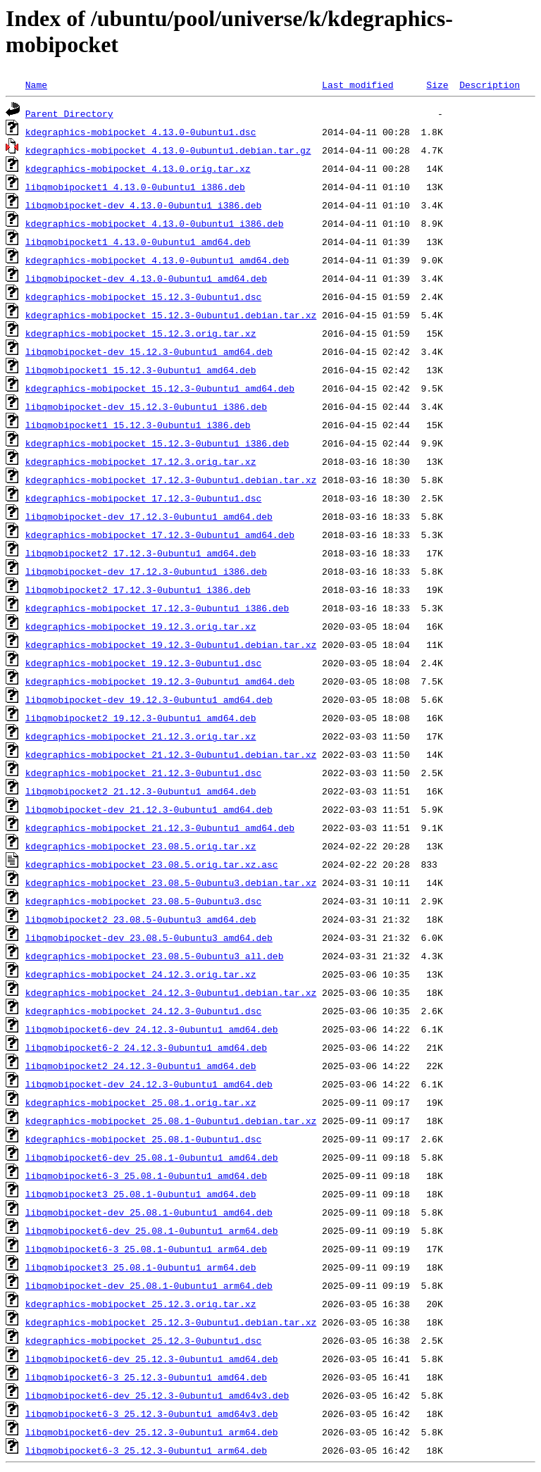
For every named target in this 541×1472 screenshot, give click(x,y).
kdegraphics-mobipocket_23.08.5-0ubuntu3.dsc (143, 900)
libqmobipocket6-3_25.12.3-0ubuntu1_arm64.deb (146, 1450)
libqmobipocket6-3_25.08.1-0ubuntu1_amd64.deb (146, 1175)
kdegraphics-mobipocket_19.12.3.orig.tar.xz (140, 626)
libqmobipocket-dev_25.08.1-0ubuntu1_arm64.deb (149, 1285)
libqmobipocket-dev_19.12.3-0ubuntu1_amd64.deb (149, 699)
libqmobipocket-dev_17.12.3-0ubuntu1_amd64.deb (149, 516)
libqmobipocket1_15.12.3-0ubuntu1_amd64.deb (140, 369)
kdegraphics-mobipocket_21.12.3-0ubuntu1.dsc (143, 772)
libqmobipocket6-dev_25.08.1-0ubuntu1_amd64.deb (151, 1157)
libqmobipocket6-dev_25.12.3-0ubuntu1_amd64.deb (151, 1358)
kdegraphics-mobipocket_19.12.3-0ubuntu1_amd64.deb (159, 681)
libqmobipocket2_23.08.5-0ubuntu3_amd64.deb (140, 919)
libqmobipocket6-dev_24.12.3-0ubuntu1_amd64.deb (151, 1029)
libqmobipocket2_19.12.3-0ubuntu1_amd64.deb (140, 717)
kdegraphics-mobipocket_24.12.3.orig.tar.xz (140, 974)
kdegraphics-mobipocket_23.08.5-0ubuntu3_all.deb (154, 955)
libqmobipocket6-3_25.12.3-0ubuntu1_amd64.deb (146, 1377)
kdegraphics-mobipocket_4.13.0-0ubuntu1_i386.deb (154, 223)
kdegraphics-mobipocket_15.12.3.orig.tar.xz (140, 333)
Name (36, 84)
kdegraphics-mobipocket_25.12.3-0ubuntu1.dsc (143, 1340)
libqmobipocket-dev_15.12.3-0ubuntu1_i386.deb (146, 406)
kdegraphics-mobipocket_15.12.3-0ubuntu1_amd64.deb (159, 388)
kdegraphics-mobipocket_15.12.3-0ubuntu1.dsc (143, 296)
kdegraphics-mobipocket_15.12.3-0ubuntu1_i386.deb (157, 443)
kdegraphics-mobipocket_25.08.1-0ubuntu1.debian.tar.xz (170, 1120)
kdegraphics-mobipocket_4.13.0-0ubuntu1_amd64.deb (157, 260)
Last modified (357, 84)
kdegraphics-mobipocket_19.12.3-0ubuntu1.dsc (143, 662)
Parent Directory (69, 113)
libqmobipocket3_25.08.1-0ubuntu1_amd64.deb (140, 1193)
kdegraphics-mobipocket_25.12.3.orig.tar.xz (140, 1303)
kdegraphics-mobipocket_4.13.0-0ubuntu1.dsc (140, 131)
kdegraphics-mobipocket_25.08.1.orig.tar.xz (140, 1102)
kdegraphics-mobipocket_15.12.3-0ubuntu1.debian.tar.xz (170, 314)
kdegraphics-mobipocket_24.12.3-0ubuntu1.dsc (143, 1010)
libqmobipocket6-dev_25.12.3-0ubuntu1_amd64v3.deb (157, 1395)
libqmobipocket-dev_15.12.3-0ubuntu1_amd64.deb (149, 351)
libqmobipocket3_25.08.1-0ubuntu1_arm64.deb (140, 1267)
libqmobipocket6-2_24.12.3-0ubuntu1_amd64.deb (146, 1047)
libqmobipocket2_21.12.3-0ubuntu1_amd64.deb (140, 791)
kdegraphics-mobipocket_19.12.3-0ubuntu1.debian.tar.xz (170, 644)
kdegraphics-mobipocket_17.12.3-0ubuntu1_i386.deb (157, 607)
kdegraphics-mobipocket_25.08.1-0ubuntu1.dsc (143, 1139)
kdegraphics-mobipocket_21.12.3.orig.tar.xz (140, 736)
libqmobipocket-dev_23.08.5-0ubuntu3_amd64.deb (149, 937)
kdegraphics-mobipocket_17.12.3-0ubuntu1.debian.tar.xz (170, 479)
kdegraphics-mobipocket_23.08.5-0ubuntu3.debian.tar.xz (170, 882)
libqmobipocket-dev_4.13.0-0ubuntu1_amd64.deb (146, 278)
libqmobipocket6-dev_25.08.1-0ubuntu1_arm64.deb (151, 1230)
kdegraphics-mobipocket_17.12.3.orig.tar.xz (140, 461)
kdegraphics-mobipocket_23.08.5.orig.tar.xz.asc (151, 864)
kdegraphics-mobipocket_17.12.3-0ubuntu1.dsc (143, 498)
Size (437, 84)
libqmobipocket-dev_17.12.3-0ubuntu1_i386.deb (146, 571)
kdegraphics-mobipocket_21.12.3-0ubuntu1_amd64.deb (159, 827)
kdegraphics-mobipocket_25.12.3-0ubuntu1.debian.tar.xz (170, 1322)
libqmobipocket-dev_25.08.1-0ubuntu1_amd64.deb (149, 1212)
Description (489, 84)
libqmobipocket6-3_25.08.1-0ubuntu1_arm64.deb (146, 1248)
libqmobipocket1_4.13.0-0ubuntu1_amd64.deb (138, 241)
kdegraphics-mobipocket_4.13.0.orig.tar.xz (138, 168)
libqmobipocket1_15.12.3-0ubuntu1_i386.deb (138, 424)
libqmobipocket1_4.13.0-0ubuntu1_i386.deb (135, 186)
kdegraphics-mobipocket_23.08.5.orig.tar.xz (140, 846)
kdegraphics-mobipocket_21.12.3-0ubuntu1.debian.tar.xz (170, 754)
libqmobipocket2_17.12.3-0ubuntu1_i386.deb (138, 589)
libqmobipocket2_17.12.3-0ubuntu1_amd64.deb (140, 553)
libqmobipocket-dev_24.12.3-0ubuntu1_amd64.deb (149, 1084)
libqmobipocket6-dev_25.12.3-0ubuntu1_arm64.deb (151, 1432)
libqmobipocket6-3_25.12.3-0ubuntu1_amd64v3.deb (151, 1413)
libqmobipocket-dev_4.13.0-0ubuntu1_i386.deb (143, 205)
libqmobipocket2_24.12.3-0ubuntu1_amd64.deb (140, 1065)
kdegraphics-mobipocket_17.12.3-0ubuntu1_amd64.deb (159, 534)
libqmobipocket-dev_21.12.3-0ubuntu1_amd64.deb (149, 809)
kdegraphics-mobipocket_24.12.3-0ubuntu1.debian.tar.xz (170, 992)
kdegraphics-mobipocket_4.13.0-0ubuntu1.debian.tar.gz (168, 150)
